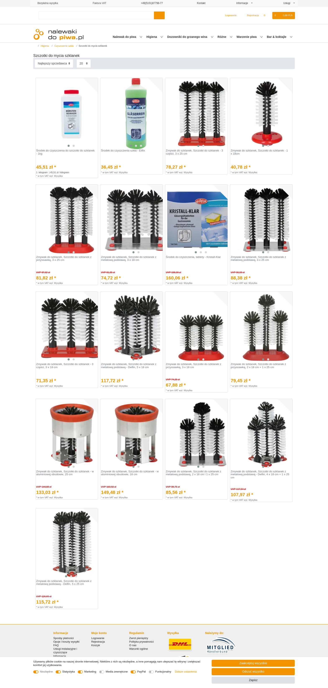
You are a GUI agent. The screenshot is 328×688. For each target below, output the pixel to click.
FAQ (56, 645)
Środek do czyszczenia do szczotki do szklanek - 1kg (65, 152)
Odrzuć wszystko (253, 671)
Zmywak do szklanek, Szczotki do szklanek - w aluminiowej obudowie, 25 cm (65, 473)
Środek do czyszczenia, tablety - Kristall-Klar (193, 257)
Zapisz (253, 680)
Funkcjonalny (163, 671)
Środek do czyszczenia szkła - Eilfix (123, 150)
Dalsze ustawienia (186, 671)
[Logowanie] (229, 15)
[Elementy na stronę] (84, 63)
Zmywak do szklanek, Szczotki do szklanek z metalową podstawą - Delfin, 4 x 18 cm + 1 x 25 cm (260, 474)
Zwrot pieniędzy (138, 638)
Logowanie (97, 638)
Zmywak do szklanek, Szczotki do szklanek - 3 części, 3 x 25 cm (194, 152)
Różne (222, 36)
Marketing (90, 671)
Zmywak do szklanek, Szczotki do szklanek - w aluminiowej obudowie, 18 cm (130, 473)
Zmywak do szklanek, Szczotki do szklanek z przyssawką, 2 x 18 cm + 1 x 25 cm (258, 366)
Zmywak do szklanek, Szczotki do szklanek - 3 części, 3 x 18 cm (64, 366)
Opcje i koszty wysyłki (66, 641)
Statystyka (68, 671)
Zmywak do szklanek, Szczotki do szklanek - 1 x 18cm (259, 152)
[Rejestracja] (250, 15)
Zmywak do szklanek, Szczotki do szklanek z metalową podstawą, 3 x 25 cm (258, 259)
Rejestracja (98, 641)
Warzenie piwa (247, 36)
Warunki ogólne (138, 648)
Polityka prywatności (141, 641)
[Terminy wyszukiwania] (96, 15)
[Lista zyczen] (266, 15)
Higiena (152, 36)
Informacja (59, 656)
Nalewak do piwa (125, 36)
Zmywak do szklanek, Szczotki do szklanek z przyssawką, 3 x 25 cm (64, 259)
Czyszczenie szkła (64, 46)
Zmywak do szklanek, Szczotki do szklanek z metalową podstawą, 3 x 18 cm (128, 259)
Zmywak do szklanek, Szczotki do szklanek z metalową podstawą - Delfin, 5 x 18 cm (128, 366)
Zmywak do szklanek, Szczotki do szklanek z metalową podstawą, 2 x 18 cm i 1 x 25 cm (193, 473)
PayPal (141, 671)
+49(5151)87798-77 (150, 3)
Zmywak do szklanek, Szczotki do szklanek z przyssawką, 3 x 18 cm (193, 366)
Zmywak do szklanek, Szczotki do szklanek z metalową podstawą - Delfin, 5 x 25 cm (64, 583)
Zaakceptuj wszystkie (253, 663)
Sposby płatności (63, 638)
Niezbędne (46, 671)
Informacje (243, 3)
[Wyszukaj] (159, 15)
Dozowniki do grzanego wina (187, 36)
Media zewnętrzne (117, 671)
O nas (133, 645)
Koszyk (95, 645)
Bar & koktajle (277, 36)
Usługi (288, 3)
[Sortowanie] (54, 63)
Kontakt (199, 3)
